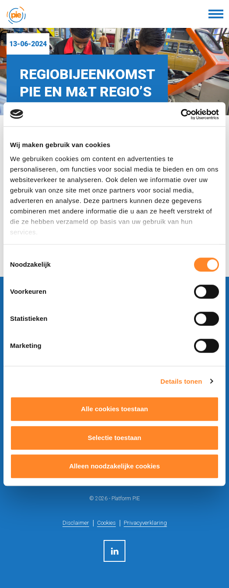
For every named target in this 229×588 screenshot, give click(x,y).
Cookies (106, 522)
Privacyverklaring (145, 522)
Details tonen (181, 381)
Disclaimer (75, 522)
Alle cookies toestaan (114, 409)
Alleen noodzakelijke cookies (114, 466)
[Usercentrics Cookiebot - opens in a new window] (180, 114)
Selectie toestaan (115, 437)
